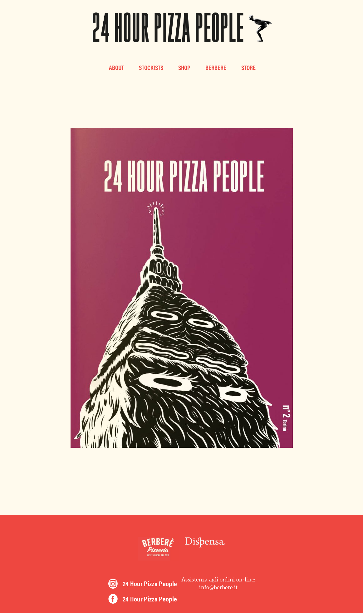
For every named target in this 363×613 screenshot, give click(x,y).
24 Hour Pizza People (150, 583)
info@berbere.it (218, 587)
